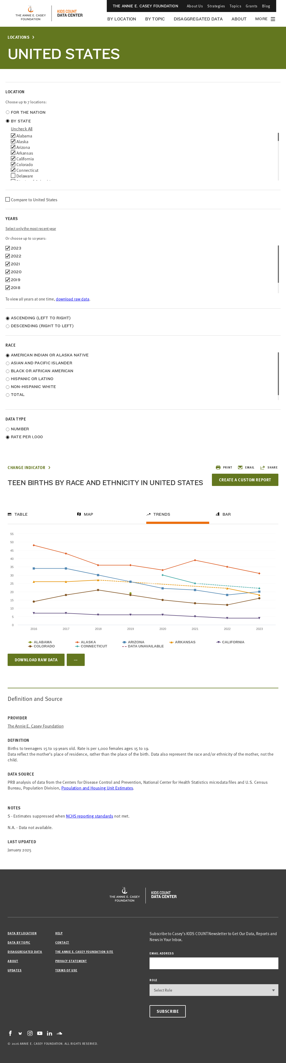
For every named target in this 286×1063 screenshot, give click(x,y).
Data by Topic (19, 942)
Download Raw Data (36, 660)
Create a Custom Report (245, 480)
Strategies (216, 5)
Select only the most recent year (30, 228)
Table (21, 514)
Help (59, 933)
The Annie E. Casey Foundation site (84, 952)
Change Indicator (26, 467)
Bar (227, 514)
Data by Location (22, 933)
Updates (15, 970)
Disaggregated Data (198, 19)
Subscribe (168, 1011)
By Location (121, 19)
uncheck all (21, 128)
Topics (235, 5)
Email (246, 467)
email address (162, 953)
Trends (161, 514)
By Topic (155, 19)
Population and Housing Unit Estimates (97, 788)
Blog (266, 5)
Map (88, 514)
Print (223, 467)
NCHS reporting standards (89, 816)
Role (153, 980)
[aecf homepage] (30, 13)
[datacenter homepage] (70, 13)
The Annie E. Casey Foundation (145, 6)
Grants (251, 5)
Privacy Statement (71, 961)
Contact (62, 942)
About (239, 19)
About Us (195, 5)
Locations (18, 37)
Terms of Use (66, 970)
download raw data (72, 299)
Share (269, 467)
